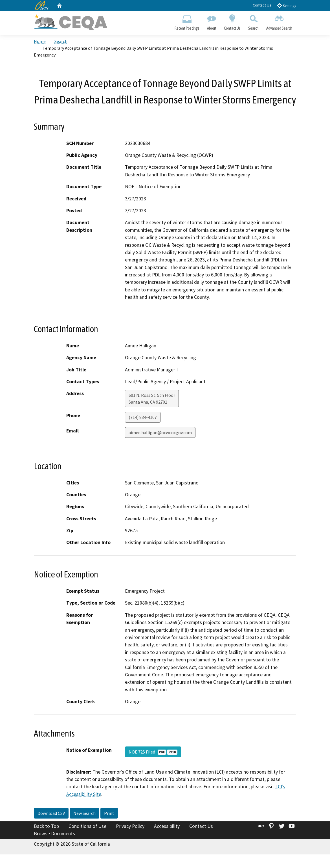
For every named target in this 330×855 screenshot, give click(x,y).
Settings (286, 5)
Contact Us (262, 5)
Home (40, 42)
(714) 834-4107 (143, 418)
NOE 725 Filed (153, 752)
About (211, 21)
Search (253, 21)
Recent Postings (187, 21)
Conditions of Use (87, 827)
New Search (84, 814)
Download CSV (51, 814)
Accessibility (167, 827)
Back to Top (46, 827)
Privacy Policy (130, 827)
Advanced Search (279, 21)
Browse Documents (54, 834)
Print (109, 814)
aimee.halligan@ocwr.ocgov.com (160, 433)
